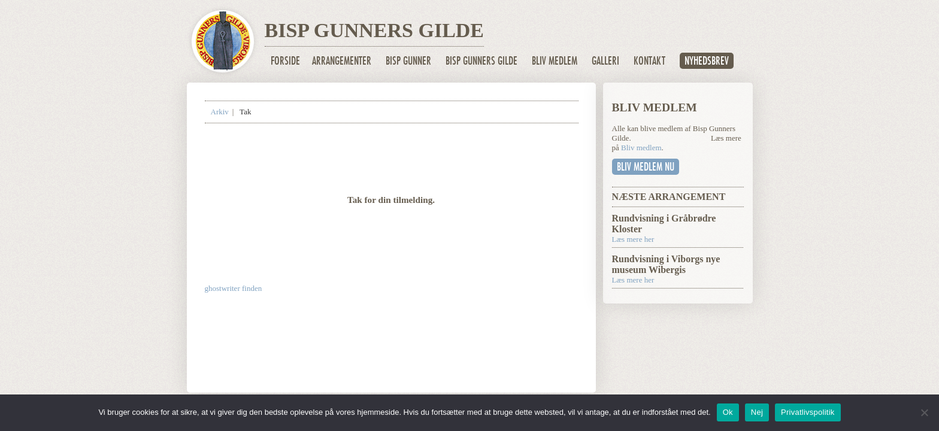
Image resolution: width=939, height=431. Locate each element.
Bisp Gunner (408, 61)
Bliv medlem (554, 61)
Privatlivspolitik (808, 412)
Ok (728, 412)
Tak (245, 111)
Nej (757, 412)
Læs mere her (633, 239)
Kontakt (649, 61)
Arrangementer (341, 61)
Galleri (605, 61)
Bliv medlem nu (645, 167)
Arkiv (220, 111)
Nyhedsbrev (706, 61)
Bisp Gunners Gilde (481, 61)
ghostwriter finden (233, 288)
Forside (285, 61)
